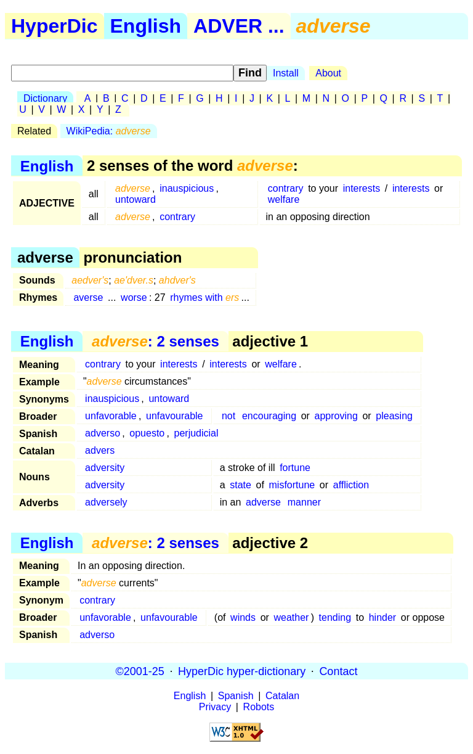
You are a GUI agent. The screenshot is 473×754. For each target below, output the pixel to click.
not (228, 416)
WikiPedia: (109, 131)
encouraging (269, 416)
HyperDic (54, 26)
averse (88, 297)
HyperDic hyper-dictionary (241, 671)
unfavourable (174, 416)
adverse (263, 502)
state (240, 485)
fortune (295, 467)
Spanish (236, 695)
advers (100, 450)
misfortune (292, 485)
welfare (284, 199)
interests (361, 188)
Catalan (282, 695)
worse (134, 297)
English (146, 26)
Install (286, 73)
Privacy (215, 707)
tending (335, 617)
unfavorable (111, 416)
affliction (351, 485)
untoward (135, 199)
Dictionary (45, 98)
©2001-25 (140, 671)
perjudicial (196, 433)
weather (291, 617)
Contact (338, 671)
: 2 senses (155, 341)
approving (336, 416)
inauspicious (187, 188)
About (328, 73)
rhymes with (204, 297)
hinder (382, 617)
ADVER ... (239, 26)
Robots (259, 707)
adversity (104, 467)
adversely (106, 502)
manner (304, 502)
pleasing (394, 416)
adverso (102, 433)
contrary (286, 188)
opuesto (146, 433)
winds (243, 617)
